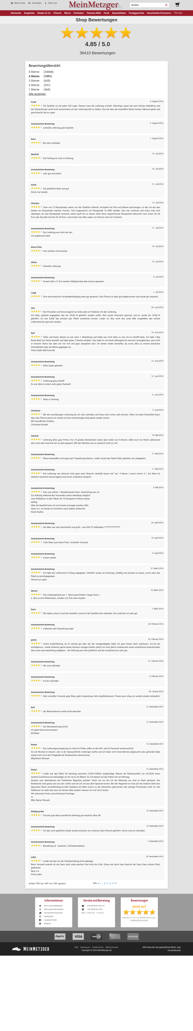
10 (105, 883)
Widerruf (45, 924)
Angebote (29, 13)
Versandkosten (174, 950)
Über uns (50, 3)
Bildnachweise (111, 947)
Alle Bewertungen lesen (139, 920)
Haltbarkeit (46, 916)
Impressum (85, 947)
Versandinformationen (51, 913)
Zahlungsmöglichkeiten (51, 909)
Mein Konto (17, 3)
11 (107, 883)
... (102, 883)
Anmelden (35, 3)
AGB (76, 947)
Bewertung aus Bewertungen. (139, 918)
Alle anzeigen (37, 94)
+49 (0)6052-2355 (92, 909)
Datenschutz (97, 947)
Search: (128, 4)
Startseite (16, 13)
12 (110, 883)
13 (113, 883)
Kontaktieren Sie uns (93, 906)
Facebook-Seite (48, 920)
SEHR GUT (139, 906)
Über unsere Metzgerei (50, 906)
